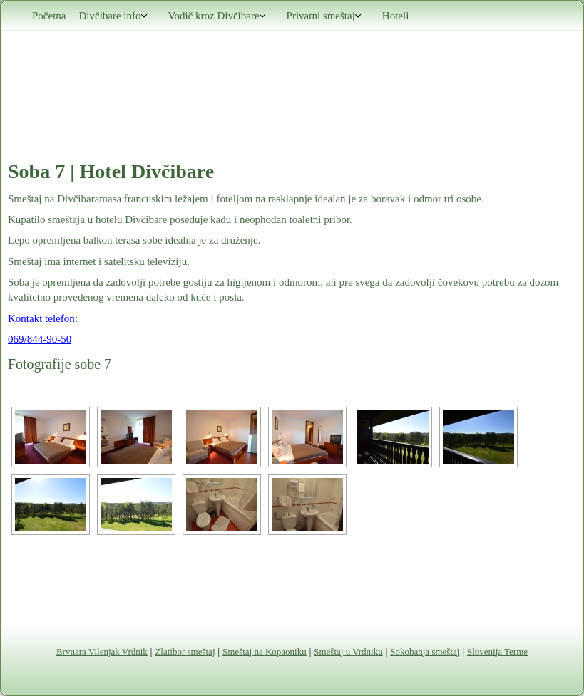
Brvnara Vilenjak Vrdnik (102, 651)
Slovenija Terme (497, 651)
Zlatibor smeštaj (185, 651)
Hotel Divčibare (146, 171)
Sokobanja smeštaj (424, 651)
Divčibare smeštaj (291, 76)
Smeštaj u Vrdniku (348, 651)
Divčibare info (113, 15)
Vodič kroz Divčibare (217, 15)
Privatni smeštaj (324, 15)
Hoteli (395, 15)
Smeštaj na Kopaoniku (264, 651)
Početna (49, 15)
